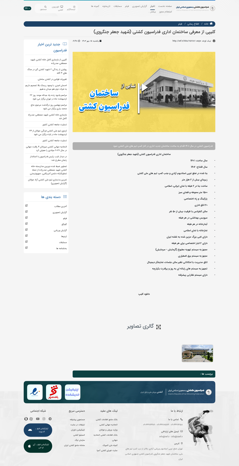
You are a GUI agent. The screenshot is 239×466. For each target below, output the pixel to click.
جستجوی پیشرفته (77, 419)
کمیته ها (95, 6)
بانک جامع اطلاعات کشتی (106, 419)
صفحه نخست (165, 6)
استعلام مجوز (165, 12)
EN (27, 8)
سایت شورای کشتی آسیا (107, 450)
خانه (206, 24)
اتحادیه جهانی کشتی (108, 424)
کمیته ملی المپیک (110, 445)
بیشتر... (152, 12)
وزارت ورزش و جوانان (108, 429)
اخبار (152, 6)
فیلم (127, 6)
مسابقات (117, 6)
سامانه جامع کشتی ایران (74, 445)
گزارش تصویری (139, 6)
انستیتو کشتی (79, 435)
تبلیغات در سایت (77, 424)
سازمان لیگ (80, 440)
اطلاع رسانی (193, 24)
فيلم (180, 24)
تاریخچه (106, 6)
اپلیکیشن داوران (78, 429)
